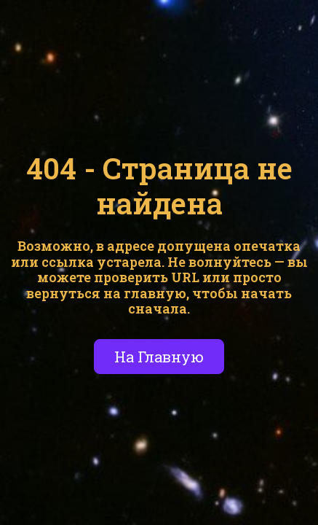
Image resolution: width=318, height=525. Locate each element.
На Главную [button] (159, 356)
